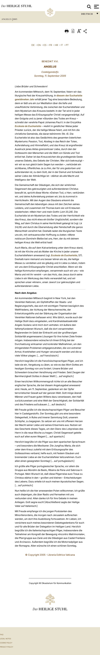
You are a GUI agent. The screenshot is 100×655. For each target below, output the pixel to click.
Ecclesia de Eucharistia (28, 126)
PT (67, 45)
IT (62, 45)
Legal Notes (5, 639)
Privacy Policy (6, 647)
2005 (15, 19)
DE (33, 45)
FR (50, 45)
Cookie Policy (6, 643)
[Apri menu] (96, 6)
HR (56, 45)
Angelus (6, 19)
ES (44, 45)
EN (39, 45)
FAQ (1, 635)
